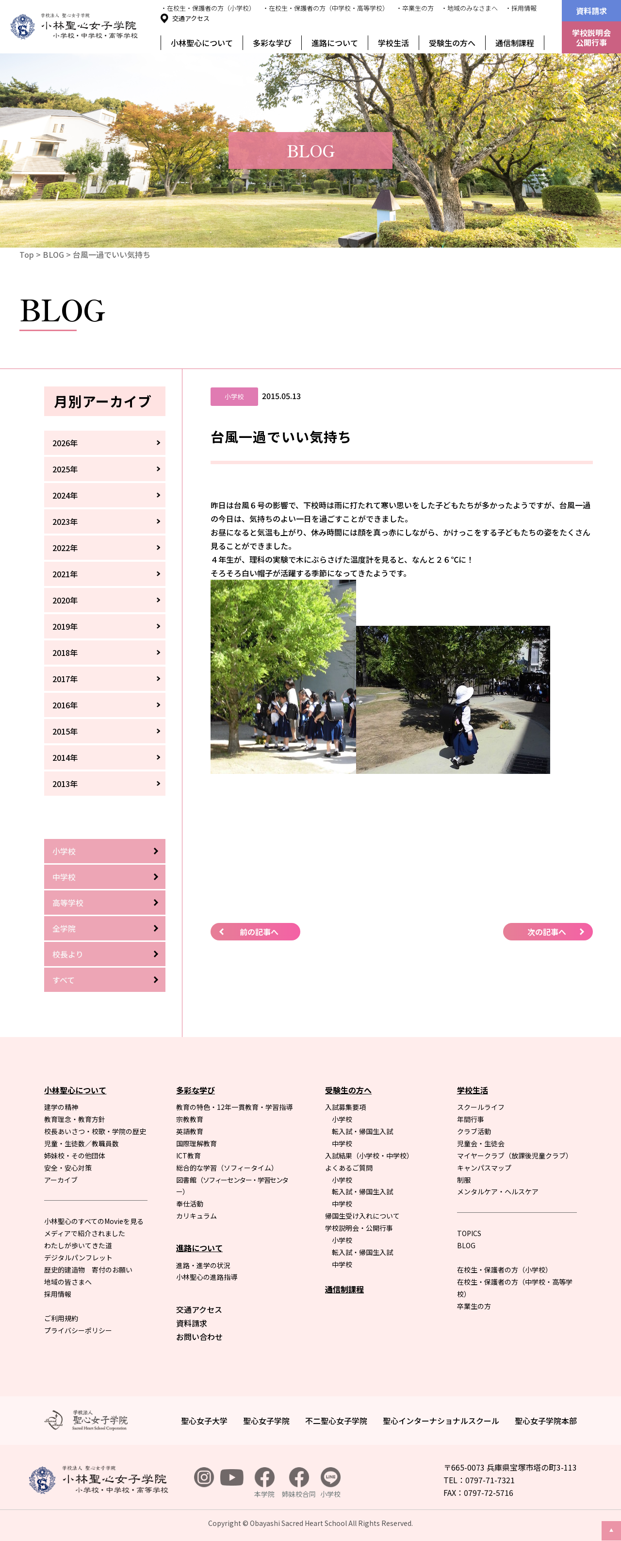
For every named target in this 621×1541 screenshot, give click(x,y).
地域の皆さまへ (68, 1282)
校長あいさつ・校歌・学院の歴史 (95, 1131)
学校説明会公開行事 (591, 37)
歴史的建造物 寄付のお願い (88, 1269)
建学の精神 (61, 1107)
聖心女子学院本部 (546, 1420)
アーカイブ (61, 1180)
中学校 (64, 877)
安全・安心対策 (68, 1167)
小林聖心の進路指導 (206, 1277)
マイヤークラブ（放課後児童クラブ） (514, 1155)
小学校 (64, 851)
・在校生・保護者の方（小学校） (208, 8)
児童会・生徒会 (481, 1143)
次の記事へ (546, 932)
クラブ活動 (474, 1131)
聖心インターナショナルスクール (441, 1420)
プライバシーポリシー (78, 1330)
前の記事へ (259, 932)
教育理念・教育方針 (74, 1119)
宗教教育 (189, 1119)
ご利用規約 (61, 1318)
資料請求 (591, 11)
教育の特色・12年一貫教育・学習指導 (234, 1107)
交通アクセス (191, 18)
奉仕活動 (189, 1203)
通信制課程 (514, 43)
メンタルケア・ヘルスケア (498, 1191)
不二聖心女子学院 (336, 1420)
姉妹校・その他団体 (74, 1155)
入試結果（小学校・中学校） (369, 1155)
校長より (67, 954)
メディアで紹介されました (84, 1233)
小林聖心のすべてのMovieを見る (94, 1221)
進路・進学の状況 (203, 1265)
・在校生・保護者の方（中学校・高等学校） (325, 8)
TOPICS (469, 1233)
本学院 (264, 1483)
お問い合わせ (199, 1336)
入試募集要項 (345, 1107)
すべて (63, 980)
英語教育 (189, 1131)
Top (26, 254)
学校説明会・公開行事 (359, 1228)
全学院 (64, 928)
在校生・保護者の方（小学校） (504, 1269)
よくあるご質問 (349, 1167)
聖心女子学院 (266, 1420)
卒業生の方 (474, 1306)
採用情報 (57, 1294)
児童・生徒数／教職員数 (81, 1143)
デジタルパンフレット (78, 1257)
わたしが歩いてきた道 (78, 1245)
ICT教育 (188, 1155)
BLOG (53, 254)
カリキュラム (196, 1216)
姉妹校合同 (299, 1483)
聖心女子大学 (204, 1420)
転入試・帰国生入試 (362, 1131)
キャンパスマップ (484, 1167)
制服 (464, 1180)
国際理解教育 (196, 1143)
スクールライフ (481, 1107)
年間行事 (470, 1119)
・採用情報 (521, 8)
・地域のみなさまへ (469, 8)
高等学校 (67, 902)
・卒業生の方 (415, 8)
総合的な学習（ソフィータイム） (227, 1167)
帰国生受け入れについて (362, 1216)
